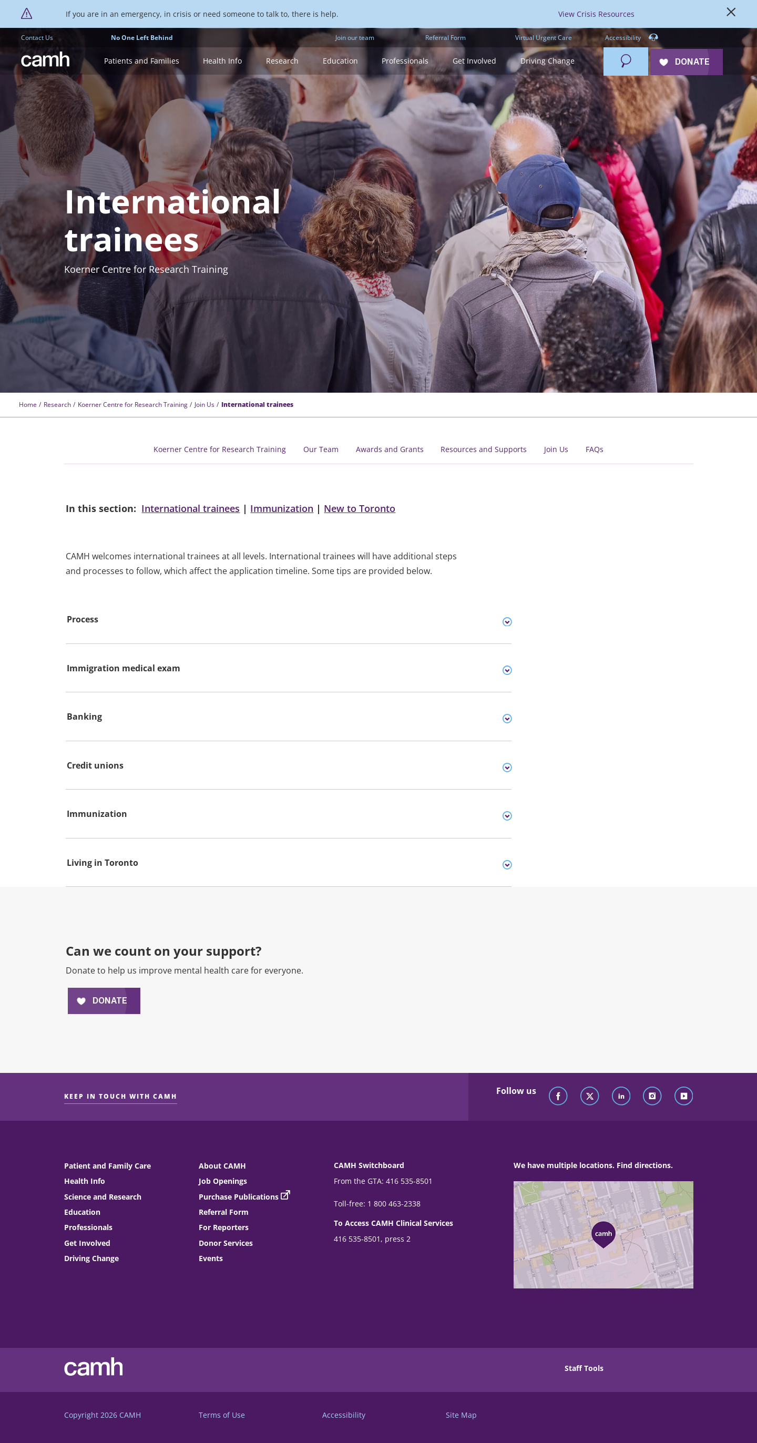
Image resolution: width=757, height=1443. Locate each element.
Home (28, 404)
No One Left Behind (142, 37)
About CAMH (222, 1166)
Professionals (88, 1227)
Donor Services (226, 1243)
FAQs (594, 449)
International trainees (190, 508)
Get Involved (87, 1243)
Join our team (354, 37)
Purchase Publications (239, 1197)
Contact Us (37, 37)
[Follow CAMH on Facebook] (558, 1097)
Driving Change (91, 1258)
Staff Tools (584, 1368)
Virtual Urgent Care (543, 37)
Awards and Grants (390, 449)
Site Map (461, 1415)
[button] (141, 61)
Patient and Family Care (107, 1166)
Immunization (281, 508)
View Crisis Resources (596, 14)
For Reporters (224, 1227)
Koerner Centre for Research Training (133, 404)
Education (82, 1212)
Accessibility (631, 38)
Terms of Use (222, 1415)
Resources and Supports (484, 449)
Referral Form (445, 37)
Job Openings (223, 1181)
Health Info (84, 1181)
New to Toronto (359, 508)
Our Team (321, 449)
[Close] (731, 14)
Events (211, 1258)
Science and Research (102, 1197)
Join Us (204, 404)
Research (57, 404)
